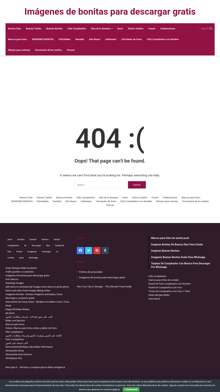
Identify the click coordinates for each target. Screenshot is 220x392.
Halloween (110, 39)
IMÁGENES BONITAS (43, 39)
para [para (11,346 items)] (21, 257)
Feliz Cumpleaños (77, 28)
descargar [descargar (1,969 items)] (36, 245)
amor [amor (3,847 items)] (10, 239)
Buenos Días (14, 28)
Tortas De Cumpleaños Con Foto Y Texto (169, 291)
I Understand (131, 389)
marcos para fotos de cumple (163, 280)
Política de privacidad (90, 271)
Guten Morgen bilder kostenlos (21, 268)
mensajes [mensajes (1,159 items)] (46, 251)
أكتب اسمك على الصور (17, 343)
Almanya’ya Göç (14, 358)
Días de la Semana (100, 28)
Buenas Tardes (33, 28)
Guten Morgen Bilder (158, 295)
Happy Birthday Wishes (17, 309)
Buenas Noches (54, 28)
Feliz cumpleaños (157, 276)
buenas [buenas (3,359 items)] (32, 239)
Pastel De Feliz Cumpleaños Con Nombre (169, 283)
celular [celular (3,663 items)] (57, 239)
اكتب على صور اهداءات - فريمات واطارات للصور (29, 316)
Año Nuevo (94, 39)
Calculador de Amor (131, 39)
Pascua (71, 50)
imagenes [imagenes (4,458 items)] (32, 251)
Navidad (80, 39)
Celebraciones (167, 28)
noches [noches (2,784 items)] (11, 257)
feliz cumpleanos (14, 331)
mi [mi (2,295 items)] (57, 251)
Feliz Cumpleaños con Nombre (163, 39)
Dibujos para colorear (19, 50)
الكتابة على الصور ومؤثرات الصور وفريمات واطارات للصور (34, 335)
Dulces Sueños (135, 28)
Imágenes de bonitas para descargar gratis (28, 275)
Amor (120, 28)
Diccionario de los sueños (48, 50)
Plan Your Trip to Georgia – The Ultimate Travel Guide (104, 286)
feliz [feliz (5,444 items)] (9, 251)
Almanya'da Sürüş (15, 350)
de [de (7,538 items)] (25, 245)
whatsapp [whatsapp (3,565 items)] (33, 257)
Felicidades (64, 39)
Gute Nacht (154, 298)
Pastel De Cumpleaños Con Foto (165, 287)
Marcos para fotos (17, 39)
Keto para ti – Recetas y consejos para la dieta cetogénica (35, 367)
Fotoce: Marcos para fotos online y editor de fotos (31, 328)
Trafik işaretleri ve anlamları (20, 271)
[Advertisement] (110, 84)
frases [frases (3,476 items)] (19, 251)
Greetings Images (15, 283)
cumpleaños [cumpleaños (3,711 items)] (13, 245)
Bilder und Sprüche (15, 320)
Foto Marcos (12, 279)
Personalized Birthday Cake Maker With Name (29, 347)
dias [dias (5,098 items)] (48, 245)
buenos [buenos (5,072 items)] (44, 239)
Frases (151, 28)
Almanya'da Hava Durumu (19, 354)
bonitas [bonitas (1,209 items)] (20, 239)
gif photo (10, 313)
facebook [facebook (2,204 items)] (59, 245)
